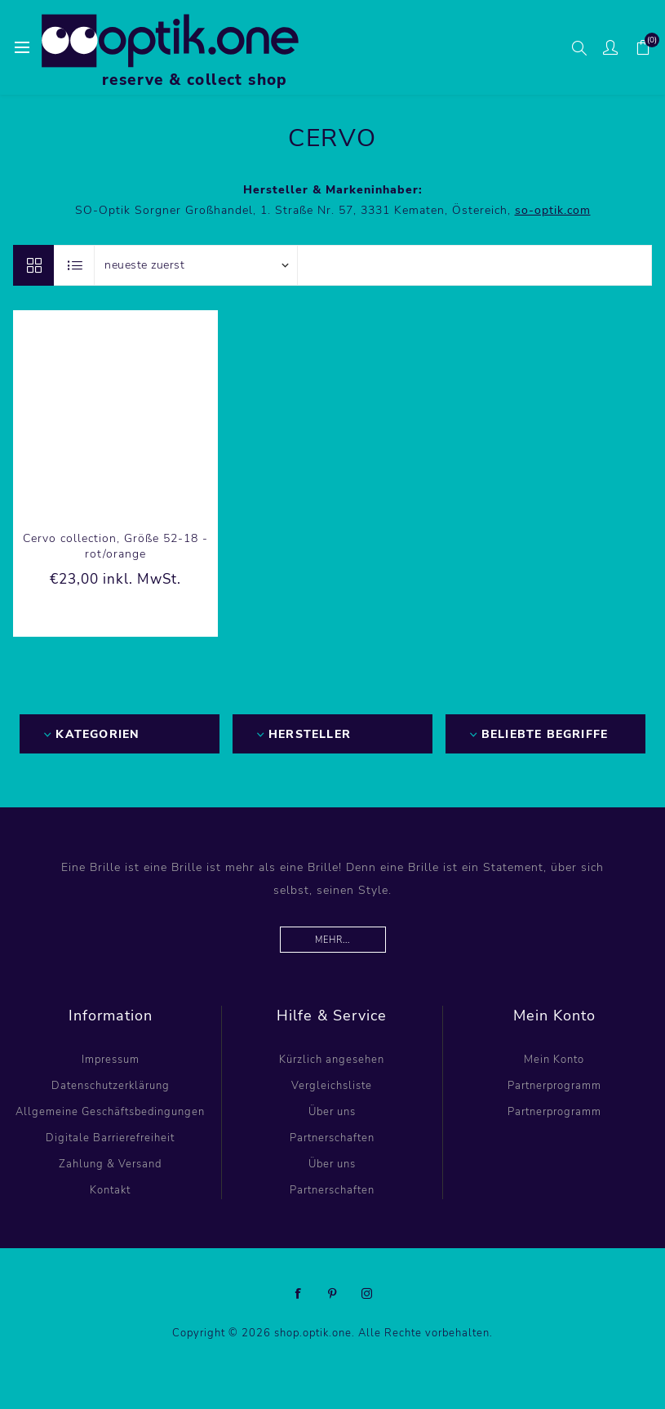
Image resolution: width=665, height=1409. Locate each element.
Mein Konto (554, 1059)
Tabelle (33, 265)
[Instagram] (367, 1294)
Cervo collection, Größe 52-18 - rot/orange (115, 546)
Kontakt (110, 1190)
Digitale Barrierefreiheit (110, 1138)
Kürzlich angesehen (331, 1059)
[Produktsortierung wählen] (196, 265)
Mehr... (332, 940)
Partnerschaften (332, 1138)
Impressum (111, 1059)
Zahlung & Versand (110, 1164)
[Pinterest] (333, 1294)
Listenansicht (75, 265)
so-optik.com (553, 210)
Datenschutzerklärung (110, 1085)
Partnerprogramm (554, 1085)
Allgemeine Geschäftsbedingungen (110, 1112)
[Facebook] (299, 1294)
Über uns (332, 1112)
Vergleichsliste (331, 1085)
